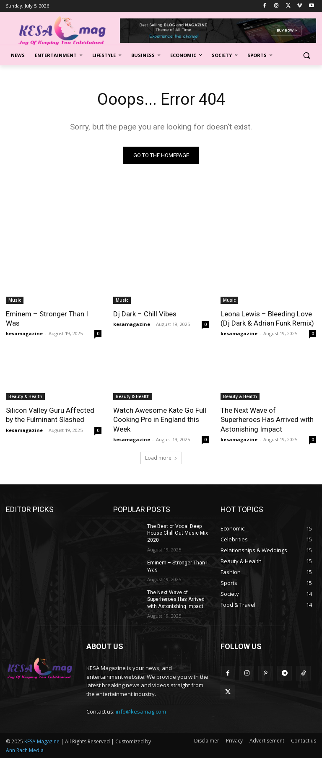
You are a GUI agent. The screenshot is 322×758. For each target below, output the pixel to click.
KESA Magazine (42, 741)
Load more (161, 457)
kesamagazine (24, 333)
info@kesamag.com (141, 711)
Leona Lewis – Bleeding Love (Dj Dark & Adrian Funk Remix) (267, 318)
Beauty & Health (25, 396)
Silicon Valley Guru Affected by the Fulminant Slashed (50, 415)
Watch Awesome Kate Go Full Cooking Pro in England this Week (159, 419)
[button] (306, 55)
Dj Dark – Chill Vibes (145, 314)
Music (14, 300)
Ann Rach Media (25, 750)
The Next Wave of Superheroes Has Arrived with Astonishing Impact (267, 419)
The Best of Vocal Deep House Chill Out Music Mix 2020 (177, 533)
